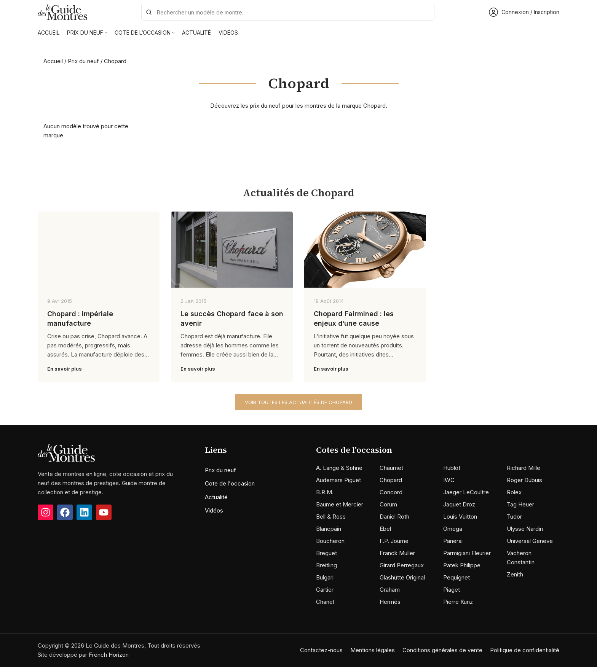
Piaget (451, 589)
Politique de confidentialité (524, 650)
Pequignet (456, 577)
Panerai (453, 540)
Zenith (515, 574)
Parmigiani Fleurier (467, 553)
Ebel (385, 528)
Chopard (391, 480)
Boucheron (330, 540)
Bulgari (325, 577)
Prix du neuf (83, 61)
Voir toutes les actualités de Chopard (298, 402)
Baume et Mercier (339, 504)
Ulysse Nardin (525, 528)
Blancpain (328, 528)
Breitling (326, 565)
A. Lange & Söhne (339, 467)
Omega (452, 528)
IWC (449, 480)
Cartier (325, 589)
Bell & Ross (331, 516)
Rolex (514, 492)
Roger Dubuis (524, 480)
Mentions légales (372, 650)
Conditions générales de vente (442, 650)
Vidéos (214, 510)
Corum (388, 504)
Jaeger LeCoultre (466, 492)
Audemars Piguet (338, 480)
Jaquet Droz (459, 504)
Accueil (53, 61)
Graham (390, 589)
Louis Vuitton (460, 516)
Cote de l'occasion (230, 483)
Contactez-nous (321, 650)
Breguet (326, 553)
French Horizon (109, 654)
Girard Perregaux (402, 565)
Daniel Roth (394, 516)
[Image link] (66, 452)
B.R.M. (325, 492)
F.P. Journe (394, 540)
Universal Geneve (530, 540)
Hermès (390, 601)
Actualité (216, 497)
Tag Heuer (520, 504)
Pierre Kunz (458, 601)
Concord (391, 492)
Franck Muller (397, 553)
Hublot (451, 467)
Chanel (325, 601)
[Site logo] (62, 11)
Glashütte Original (402, 577)
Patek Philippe (461, 565)
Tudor (514, 516)
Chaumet (391, 467)
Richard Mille (523, 467)
